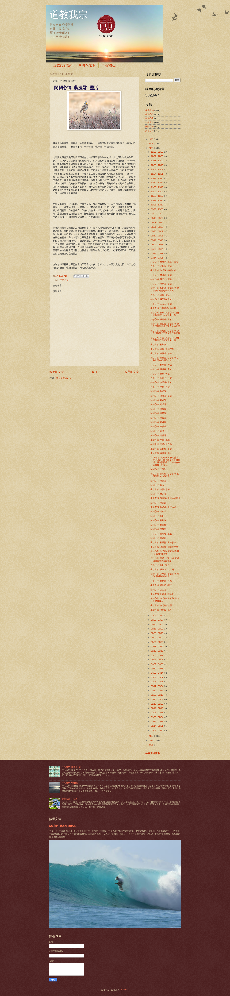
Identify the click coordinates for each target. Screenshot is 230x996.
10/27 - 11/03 (157, 191)
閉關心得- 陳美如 (158, 503)
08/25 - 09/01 (157, 231)
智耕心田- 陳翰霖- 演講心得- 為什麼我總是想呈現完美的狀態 (165, 325)
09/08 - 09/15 (157, 222)
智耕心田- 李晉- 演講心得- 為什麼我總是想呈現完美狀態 (164, 338)
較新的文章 (57, 372)
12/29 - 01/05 (157, 152)
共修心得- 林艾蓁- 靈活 (161, 275)
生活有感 (149, 110)
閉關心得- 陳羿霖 (158, 418)
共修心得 (149, 114)
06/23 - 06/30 (157, 624)
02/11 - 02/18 (157, 708)
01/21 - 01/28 (157, 721)
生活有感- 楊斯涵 (158, 344)
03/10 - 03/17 (157, 690)
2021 (151, 745)
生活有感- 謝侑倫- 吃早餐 (162, 594)
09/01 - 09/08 (157, 227)
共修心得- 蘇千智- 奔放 (161, 299)
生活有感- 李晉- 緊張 (160, 489)
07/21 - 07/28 (157, 253)
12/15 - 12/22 (157, 160)
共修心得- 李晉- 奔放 (160, 387)
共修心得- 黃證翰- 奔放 (161, 319)
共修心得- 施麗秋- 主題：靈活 (164, 261)
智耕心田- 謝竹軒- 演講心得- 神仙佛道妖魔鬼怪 (164, 552)
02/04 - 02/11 (157, 712)
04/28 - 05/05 (157, 659)
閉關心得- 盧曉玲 (158, 538)
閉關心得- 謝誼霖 (158, 589)
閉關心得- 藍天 (157, 485)
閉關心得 (64, 280)
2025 (151, 144)
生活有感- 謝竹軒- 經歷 (161, 605)
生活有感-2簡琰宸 (70, 783)
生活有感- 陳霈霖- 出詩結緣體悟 (165, 498)
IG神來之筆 (87, 65)
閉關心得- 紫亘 (157, 431)
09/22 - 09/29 (157, 213)
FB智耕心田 (110, 65)
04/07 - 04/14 (157, 673)
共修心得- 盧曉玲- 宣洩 (161, 534)
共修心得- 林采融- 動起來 (62, 825)
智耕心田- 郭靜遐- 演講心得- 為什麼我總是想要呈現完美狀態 (165, 332)
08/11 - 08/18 (157, 240)
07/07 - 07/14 (157, 615)
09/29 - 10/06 (157, 209)
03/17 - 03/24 (157, 686)
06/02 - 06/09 (157, 637)
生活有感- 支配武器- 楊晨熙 (163, 308)
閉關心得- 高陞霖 (158, 409)
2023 (151, 736)
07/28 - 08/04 (157, 249)
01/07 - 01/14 (157, 730)
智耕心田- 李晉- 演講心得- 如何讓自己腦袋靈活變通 (164, 559)
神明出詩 (149, 122)
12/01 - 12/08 (157, 169)
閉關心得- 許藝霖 (158, 391)
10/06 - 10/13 (157, 205)
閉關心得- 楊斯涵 (158, 520)
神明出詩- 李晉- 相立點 (161, 444)
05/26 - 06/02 (157, 642)
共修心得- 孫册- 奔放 (160, 373)
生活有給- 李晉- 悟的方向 (162, 349)
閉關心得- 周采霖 (158, 404)
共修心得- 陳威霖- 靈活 (161, 283)
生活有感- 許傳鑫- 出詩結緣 (163, 507)
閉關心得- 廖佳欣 (158, 422)
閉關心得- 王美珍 (158, 426)
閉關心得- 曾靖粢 (158, 413)
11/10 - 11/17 (157, 182)
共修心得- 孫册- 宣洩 (160, 565)
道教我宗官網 (63, 65)
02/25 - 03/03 (157, 699)
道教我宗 (69, 14)
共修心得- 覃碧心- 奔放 (161, 378)
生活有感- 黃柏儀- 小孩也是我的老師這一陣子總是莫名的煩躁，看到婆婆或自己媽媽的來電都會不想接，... (165, 461)
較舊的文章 (132, 372)
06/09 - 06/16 (157, 633)
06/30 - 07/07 (157, 620)
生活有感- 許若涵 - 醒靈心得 (163, 270)
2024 (151, 148)
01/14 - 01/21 (157, 726)
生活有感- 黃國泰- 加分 (161, 453)
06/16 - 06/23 (157, 629)
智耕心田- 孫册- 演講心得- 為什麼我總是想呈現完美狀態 (164, 313)
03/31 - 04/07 (157, 677)
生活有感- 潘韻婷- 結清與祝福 (164, 547)
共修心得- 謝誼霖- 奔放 (161, 382)
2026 (151, 139)
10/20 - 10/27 (157, 196)
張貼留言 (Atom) (63, 378)
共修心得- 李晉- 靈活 (160, 295)
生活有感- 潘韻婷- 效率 (161, 610)
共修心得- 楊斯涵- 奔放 (161, 364)
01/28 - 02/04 (157, 717)
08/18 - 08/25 (157, 236)
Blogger (124, 989)
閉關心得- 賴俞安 (158, 400)
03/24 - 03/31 (157, 681)
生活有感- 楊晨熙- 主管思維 (163, 542)
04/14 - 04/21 (157, 668)
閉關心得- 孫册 (157, 516)
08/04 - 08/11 (157, 244)
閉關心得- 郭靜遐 (158, 529)
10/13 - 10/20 (157, 200)
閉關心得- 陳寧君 (158, 511)
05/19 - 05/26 (157, 646)
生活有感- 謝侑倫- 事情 (161, 449)
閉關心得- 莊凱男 (70, 799)
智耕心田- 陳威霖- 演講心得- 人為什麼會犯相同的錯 (164, 359)
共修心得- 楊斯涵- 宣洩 (161, 581)
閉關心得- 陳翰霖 (158, 480)
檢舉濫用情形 (152, 753)
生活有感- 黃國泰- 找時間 (162, 569)
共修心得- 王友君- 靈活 (161, 304)
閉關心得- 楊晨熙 (158, 525)
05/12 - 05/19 (157, 651)
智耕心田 (149, 118)
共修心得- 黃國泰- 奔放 (161, 369)
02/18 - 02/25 (157, 704)
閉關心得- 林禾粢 (158, 494)
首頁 (94, 372)
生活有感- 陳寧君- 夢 (71, 767)
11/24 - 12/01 (157, 174)
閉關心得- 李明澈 (158, 469)
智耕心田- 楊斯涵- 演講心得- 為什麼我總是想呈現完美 (164, 289)
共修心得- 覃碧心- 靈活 (161, 279)
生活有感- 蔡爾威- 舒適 (161, 353)
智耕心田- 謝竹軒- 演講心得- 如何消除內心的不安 (164, 475)
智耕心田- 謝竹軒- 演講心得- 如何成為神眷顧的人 (164, 575)
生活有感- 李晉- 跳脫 (160, 440)
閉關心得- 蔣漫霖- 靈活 (161, 395)
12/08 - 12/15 (157, 165)
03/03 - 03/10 (157, 695)
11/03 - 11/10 (157, 187)
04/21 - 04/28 (157, 664)
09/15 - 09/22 (157, 218)
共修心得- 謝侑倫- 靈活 (161, 266)
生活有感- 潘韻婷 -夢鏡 (161, 585)
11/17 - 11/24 (157, 178)
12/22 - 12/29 (157, 156)
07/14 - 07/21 (157, 258)
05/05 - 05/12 (157, 655)
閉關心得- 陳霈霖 (158, 435)
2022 (151, 740)
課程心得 (149, 130)
